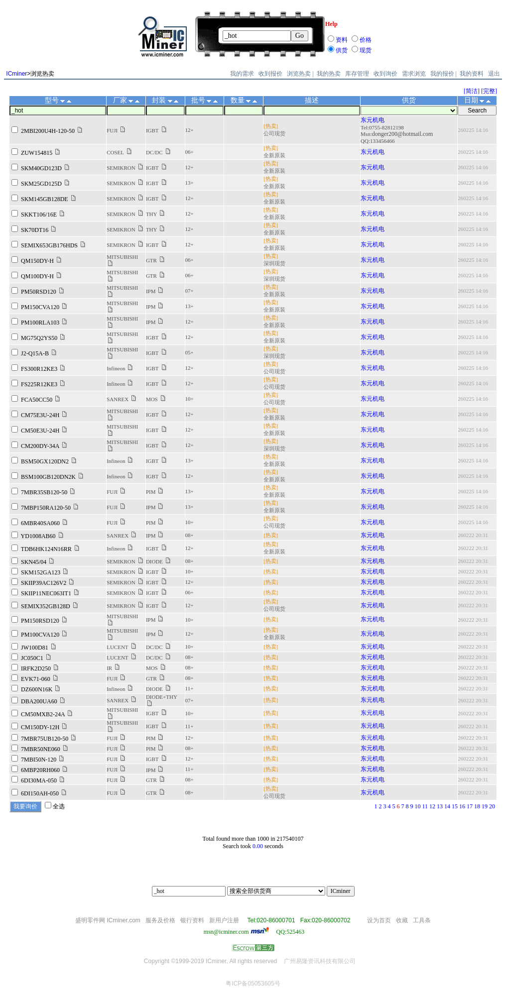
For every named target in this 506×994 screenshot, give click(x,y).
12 (432, 806)
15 (455, 806)
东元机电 (372, 119)
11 (425, 806)
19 (485, 806)
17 (470, 806)
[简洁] (472, 91)
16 (462, 806)
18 (477, 806)
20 (492, 806)
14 (447, 806)
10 (417, 806)
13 (440, 806)
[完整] (489, 91)
